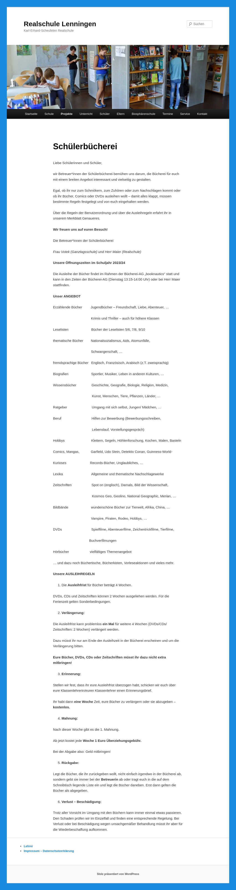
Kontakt (202, 114)
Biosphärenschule (143, 114)
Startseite (31, 114)
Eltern (120, 114)
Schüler (105, 114)
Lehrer (28, 846)
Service (185, 114)
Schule (49, 114)
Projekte (66, 114)
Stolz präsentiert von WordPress (118, 874)
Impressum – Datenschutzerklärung (49, 851)
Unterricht (86, 114)
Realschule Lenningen (60, 24)
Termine (167, 114)
